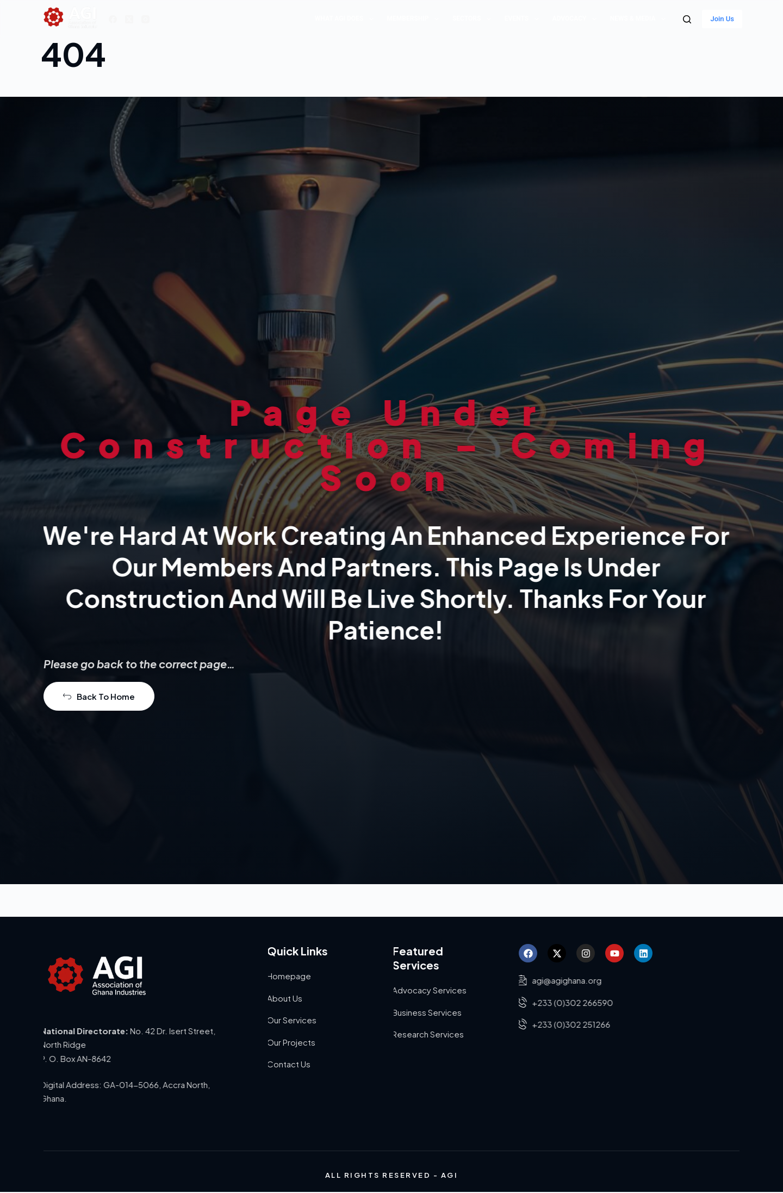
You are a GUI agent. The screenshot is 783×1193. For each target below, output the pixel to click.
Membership (415, 19)
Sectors (473, 19)
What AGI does (346, 19)
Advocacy (576, 19)
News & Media (640, 19)
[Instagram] (145, 19)
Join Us (722, 19)
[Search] (687, 19)
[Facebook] (113, 19)
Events (524, 19)
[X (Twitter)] (129, 19)
